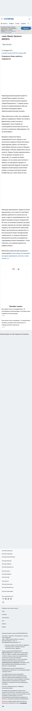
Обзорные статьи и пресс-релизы (10, 608)
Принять (26, 28)
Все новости (4, 23)
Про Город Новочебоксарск (8, 556)
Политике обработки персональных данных (8, 31)
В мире (17, 23)
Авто (3, 620)
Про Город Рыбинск (6, 574)
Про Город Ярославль (7, 584)
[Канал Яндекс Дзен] (11, 598)
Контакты (4, 614)
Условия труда (5, 617)
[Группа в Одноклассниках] (6, 598)
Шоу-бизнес (7, 44)
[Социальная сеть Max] (3, 602)
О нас (3, 611)
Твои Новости (5, 581)
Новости (4, 623)
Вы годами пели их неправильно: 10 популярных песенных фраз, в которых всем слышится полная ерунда (16, 312)
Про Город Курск (6, 571)
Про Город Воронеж (7, 560)
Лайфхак (11, 23)
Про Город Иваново (6, 564)
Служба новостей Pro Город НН (14, 53)
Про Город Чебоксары (7, 553)
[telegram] (19, 269)
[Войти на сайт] (29, 19)
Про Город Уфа (5, 577)
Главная (4, 626)
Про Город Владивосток (7, 587)
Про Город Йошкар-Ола (7, 567)
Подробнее (5, 684)
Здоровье (23, 23)
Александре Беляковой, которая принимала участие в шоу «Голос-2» (16, 255)
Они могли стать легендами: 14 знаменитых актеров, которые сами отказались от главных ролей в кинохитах (16, 324)
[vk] (13, 269)
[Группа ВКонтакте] (3, 598)
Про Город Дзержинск (7, 550)
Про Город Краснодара (7, 591)
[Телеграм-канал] (8, 598)
